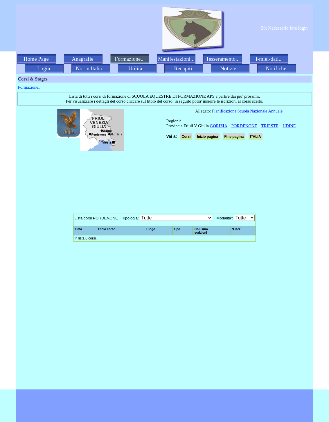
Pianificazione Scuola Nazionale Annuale (247, 111)
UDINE (289, 126)
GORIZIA (218, 126)
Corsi (186, 137)
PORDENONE (244, 126)
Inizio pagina (207, 137)
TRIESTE (269, 126)
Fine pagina (234, 137)
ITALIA (255, 137)
